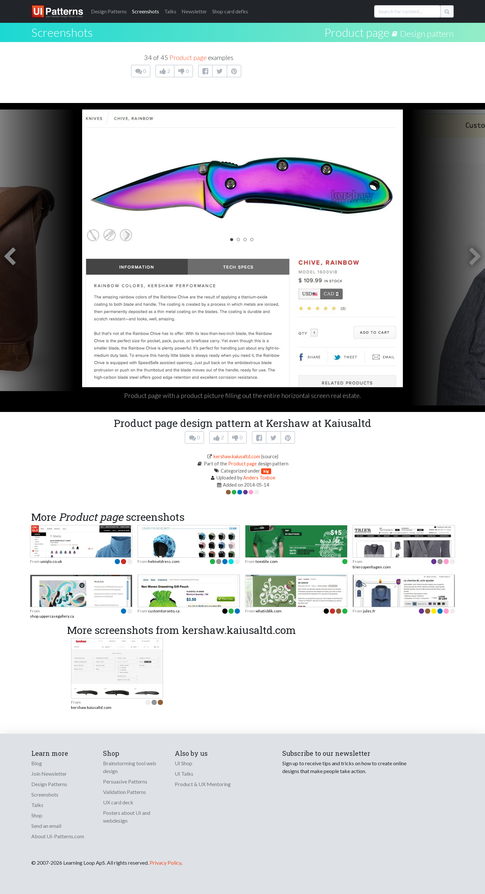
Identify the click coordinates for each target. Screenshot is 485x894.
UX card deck (118, 802)
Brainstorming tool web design (129, 767)
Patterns (109, 11)
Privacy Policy (165, 862)
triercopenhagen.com (372, 566)
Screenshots (145, 11)
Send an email (46, 826)
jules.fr (369, 610)
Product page (356, 32)
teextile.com (267, 561)
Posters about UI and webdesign (126, 817)
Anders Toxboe (259, 477)
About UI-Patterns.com (57, 836)
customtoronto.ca (164, 610)
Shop (36, 815)
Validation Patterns (124, 792)
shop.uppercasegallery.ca (52, 616)
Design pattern (427, 33)
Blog (36, 763)
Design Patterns (49, 784)
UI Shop (183, 763)
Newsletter (194, 11)
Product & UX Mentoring (203, 784)
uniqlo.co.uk (51, 561)
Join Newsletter (49, 773)
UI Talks (184, 773)
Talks (170, 11)
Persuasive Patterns (125, 781)
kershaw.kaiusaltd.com (236, 456)
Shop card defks (230, 11)
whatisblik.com (269, 610)
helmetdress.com (164, 561)
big (266, 471)
